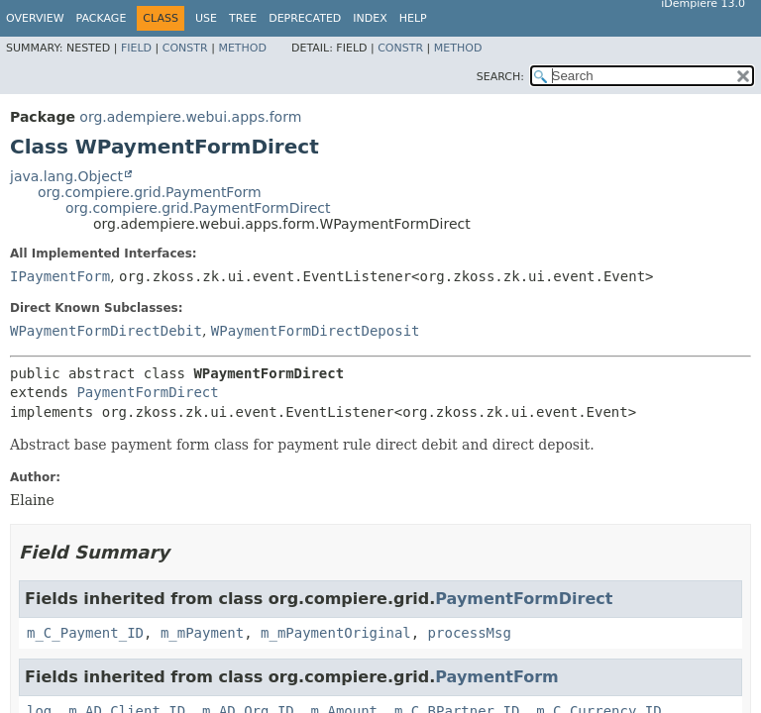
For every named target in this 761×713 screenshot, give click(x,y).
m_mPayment (202, 633)
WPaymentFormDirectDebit (106, 331)
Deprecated (305, 18)
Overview (35, 18)
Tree (243, 18)
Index (369, 18)
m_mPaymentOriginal (336, 633)
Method (242, 48)
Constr (185, 48)
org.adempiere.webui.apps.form (190, 117)
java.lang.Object (66, 176)
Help (413, 18)
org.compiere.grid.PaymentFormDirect (198, 208)
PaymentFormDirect (147, 392)
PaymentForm (496, 676)
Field (136, 48)
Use (206, 18)
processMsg (469, 633)
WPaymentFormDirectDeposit (315, 331)
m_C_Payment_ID (85, 633)
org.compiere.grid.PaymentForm (150, 192)
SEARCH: (500, 76)
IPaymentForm (60, 276)
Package (101, 18)
